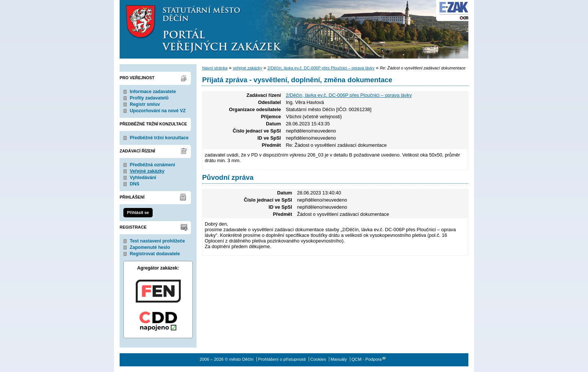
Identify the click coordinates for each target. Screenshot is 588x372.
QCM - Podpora (366, 359)
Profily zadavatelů (149, 98)
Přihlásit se (138, 212)
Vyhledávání (143, 177)
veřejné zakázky (247, 68)
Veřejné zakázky (147, 171)
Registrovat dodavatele (155, 253)
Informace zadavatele (153, 91)
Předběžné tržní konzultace (159, 137)
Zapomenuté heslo (150, 247)
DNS (135, 184)
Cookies (318, 359)
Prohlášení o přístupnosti (282, 359)
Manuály (338, 359)
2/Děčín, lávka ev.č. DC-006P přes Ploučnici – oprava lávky (321, 68)
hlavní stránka (215, 68)
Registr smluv (145, 104)
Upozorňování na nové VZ (158, 110)
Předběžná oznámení (152, 164)
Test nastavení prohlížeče (157, 241)
